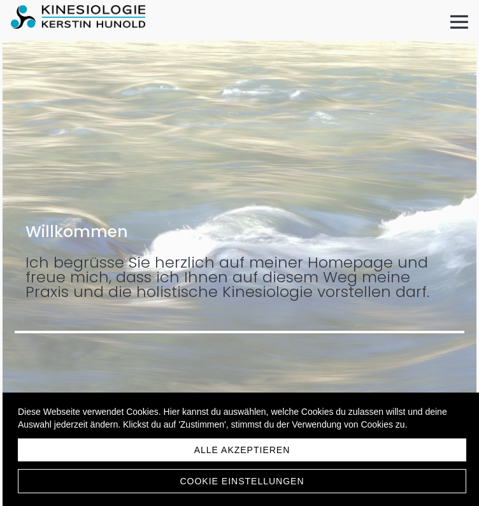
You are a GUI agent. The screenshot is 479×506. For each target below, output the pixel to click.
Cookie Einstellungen (242, 481)
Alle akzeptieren (242, 450)
